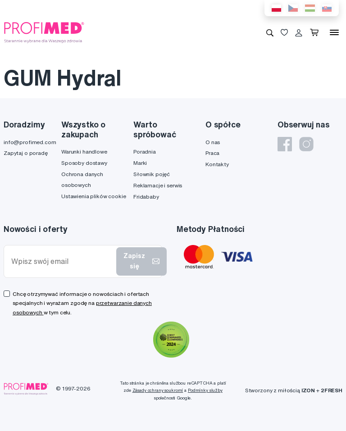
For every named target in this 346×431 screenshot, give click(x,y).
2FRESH (331, 390)
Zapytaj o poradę (26, 153)
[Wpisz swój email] (62, 261)
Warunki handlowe (84, 151)
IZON (308, 390)
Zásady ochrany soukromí (157, 390)
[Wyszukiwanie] (269, 32)
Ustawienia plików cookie (93, 196)
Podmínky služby (205, 390)
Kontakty (217, 164)
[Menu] (334, 32)
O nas (212, 142)
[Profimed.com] (44, 32)
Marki (140, 163)
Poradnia (144, 151)
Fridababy (146, 197)
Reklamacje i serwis (157, 185)
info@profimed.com (30, 142)
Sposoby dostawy (84, 163)
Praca (212, 153)
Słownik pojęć (151, 174)
